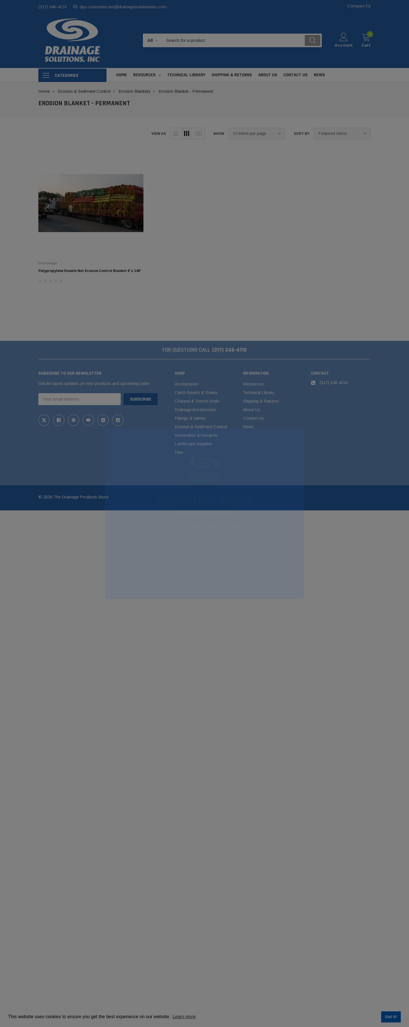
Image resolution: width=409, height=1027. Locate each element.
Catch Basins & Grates (196, 392)
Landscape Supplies (193, 443)
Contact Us (253, 418)
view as (158, 134)
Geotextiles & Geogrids (196, 435)
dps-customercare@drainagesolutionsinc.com (123, 7)
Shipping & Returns (261, 401)
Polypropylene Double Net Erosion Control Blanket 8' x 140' (89, 271)
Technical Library (259, 392)
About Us (251, 409)
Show (218, 134)
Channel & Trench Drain (197, 401)
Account (344, 45)
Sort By (302, 134)
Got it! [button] (391, 1016)
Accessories (186, 383)
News (248, 426)
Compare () (359, 5)
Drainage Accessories (195, 409)
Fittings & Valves (190, 418)
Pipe (179, 452)
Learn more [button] (184, 1016)
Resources (144, 75)
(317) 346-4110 (52, 7)
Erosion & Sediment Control (201, 426)
